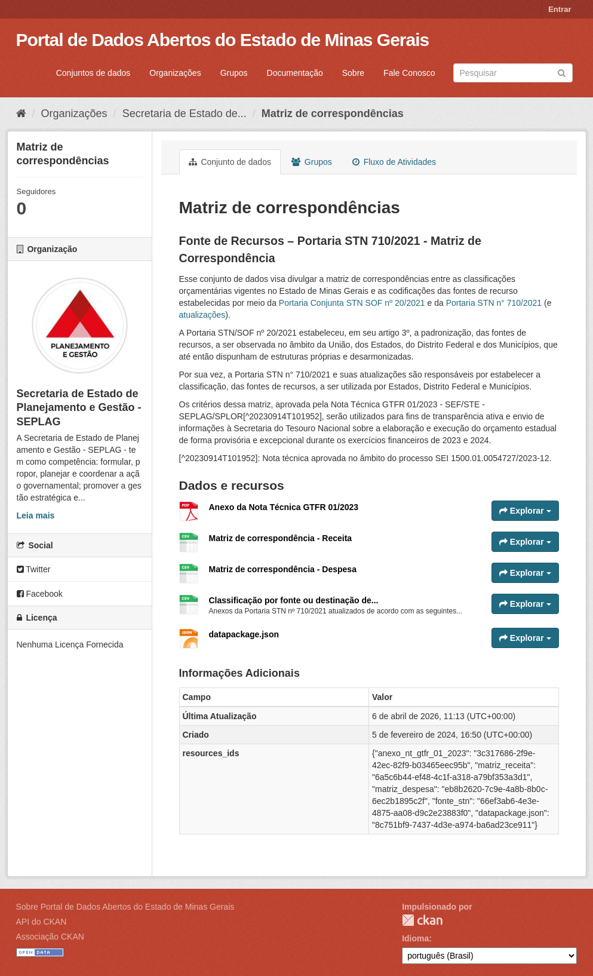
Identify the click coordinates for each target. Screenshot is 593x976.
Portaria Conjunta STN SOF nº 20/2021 (352, 303)
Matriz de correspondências (333, 113)
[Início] (21, 113)
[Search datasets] (513, 72)
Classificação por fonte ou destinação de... (294, 600)
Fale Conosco (409, 73)
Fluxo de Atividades (394, 162)
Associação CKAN (50, 936)
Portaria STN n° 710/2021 (494, 303)
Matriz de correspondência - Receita (280, 538)
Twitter (34, 569)
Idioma (415, 938)
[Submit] (562, 72)
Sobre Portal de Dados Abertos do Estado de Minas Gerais (125, 906)
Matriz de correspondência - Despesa (283, 569)
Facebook (40, 594)
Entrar (559, 9)
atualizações (202, 315)
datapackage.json (244, 634)
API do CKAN (41, 921)
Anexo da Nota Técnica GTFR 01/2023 (284, 507)
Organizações (175, 73)
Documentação (295, 73)
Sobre (353, 73)
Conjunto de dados (230, 162)
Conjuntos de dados (93, 73)
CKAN (422, 920)
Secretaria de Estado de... (184, 113)
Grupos (234, 73)
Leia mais (36, 515)
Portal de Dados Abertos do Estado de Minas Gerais (222, 40)
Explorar (525, 510)
